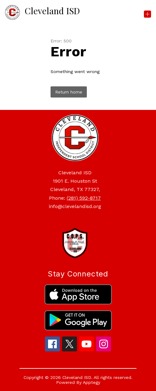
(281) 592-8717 (84, 198)
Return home (68, 91)
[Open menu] (147, 14)
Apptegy (91, 382)
